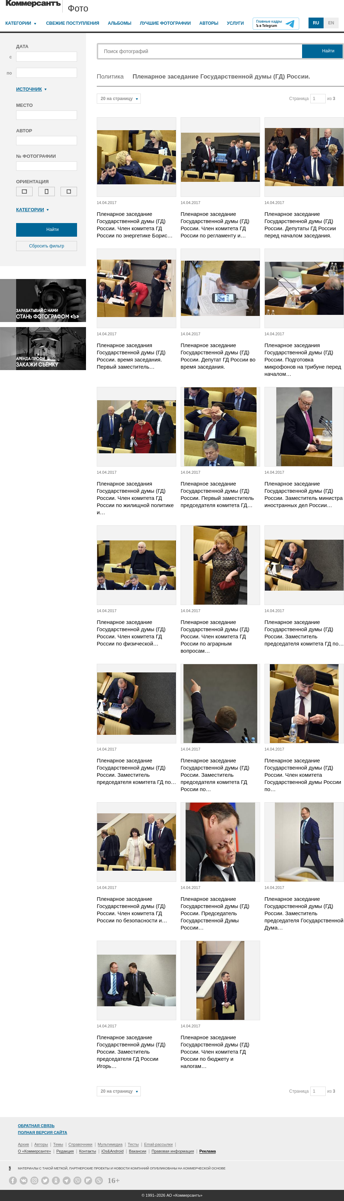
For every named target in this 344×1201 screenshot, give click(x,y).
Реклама (207, 1151)
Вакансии (138, 1151)
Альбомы (120, 23)
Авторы (208, 23)
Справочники (80, 1144)
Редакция (64, 1151)
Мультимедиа (110, 1144)
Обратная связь (36, 1126)
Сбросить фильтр (46, 246)
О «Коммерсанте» (34, 1151)
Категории (18, 23)
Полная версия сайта (42, 1132)
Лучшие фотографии (165, 23)
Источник (31, 89)
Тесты (133, 1144)
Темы (58, 1144)
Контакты (87, 1151)
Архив (23, 1144)
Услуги (235, 23)
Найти (46, 229)
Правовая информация (173, 1151)
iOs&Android (112, 1151)
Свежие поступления (72, 23)
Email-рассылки (158, 1144)
